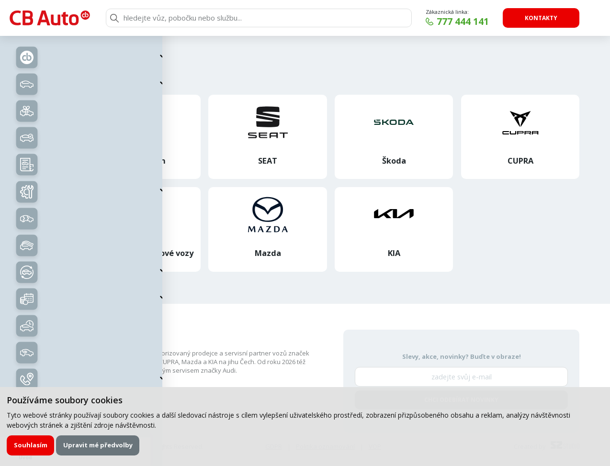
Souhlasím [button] (30, 445)
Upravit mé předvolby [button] (98, 445)
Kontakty (541, 18)
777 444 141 (463, 21)
